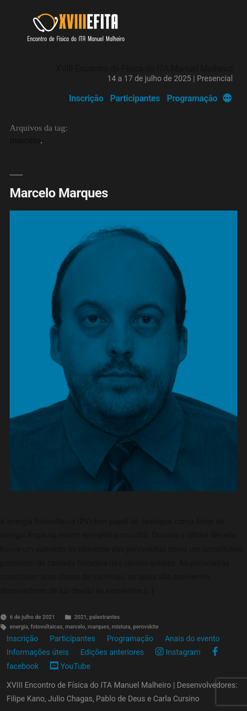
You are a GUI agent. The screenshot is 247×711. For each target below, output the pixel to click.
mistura (121, 626)
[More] (227, 98)
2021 (80, 617)
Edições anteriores (112, 652)
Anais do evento (192, 638)
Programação (192, 98)
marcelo (75, 626)
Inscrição (86, 98)
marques (98, 626)
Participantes (135, 98)
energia (19, 626)
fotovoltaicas (47, 626)
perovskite (145, 626)
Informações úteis (38, 652)
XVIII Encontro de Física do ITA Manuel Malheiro (144, 69)
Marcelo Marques (59, 192)
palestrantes (104, 617)
